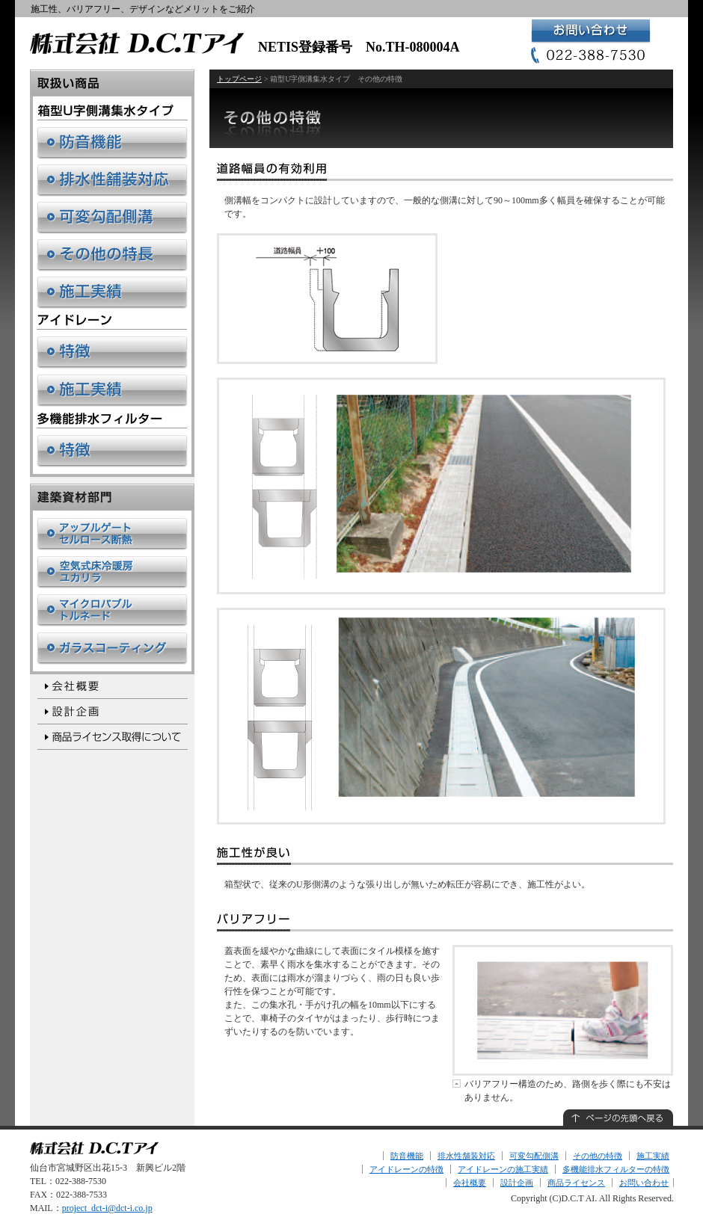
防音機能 (406, 1155)
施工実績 (652, 1155)
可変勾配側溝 (534, 1155)
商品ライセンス (576, 1182)
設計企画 (516, 1182)
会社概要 (469, 1182)
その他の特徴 (597, 1155)
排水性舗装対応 (466, 1155)
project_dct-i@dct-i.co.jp (107, 1208)
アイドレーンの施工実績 (503, 1169)
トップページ (239, 79)
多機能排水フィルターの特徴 (615, 1169)
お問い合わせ (644, 1182)
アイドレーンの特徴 (406, 1169)
